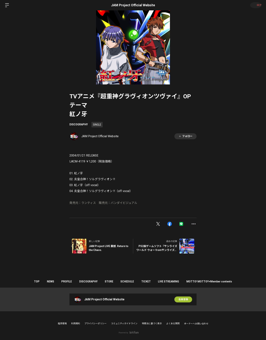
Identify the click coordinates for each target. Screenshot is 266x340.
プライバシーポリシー (95, 323)
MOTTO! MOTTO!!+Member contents (217, 281)
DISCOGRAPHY (78, 124)
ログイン (254, 5)
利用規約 (75, 323)
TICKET (150, 281)
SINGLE (97, 124)
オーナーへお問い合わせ (196, 324)
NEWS (44, 281)
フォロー (185, 136)
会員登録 (183, 299)
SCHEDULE (129, 281)
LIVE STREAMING (174, 281)
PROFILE (62, 281)
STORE (109, 281)
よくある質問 (173, 323)
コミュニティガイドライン (124, 323)
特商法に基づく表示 (152, 323)
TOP (29, 281)
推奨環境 (62, 323)
